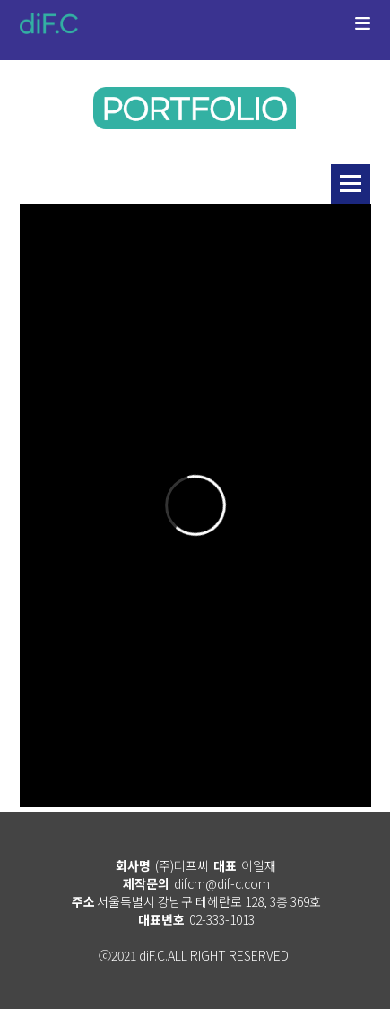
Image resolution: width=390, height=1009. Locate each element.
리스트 (350, 184)
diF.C (49, 23)
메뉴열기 (362, 34)
